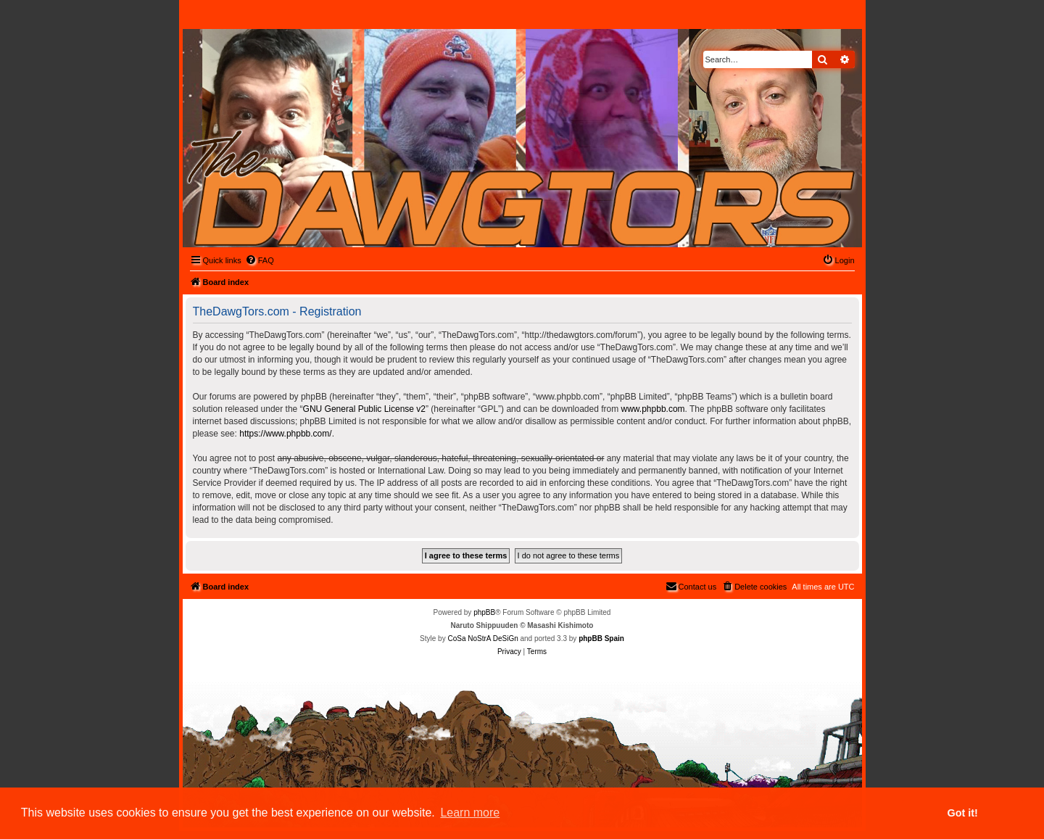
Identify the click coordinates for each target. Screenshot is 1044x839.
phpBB (484, 612)
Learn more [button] (470, 812)
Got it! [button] (963, 813)
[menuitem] (259, 260)
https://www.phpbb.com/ (285, 434)
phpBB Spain (601, 638)
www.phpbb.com (653, 409)
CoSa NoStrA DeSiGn (482, 638)
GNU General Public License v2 (364, 409)
